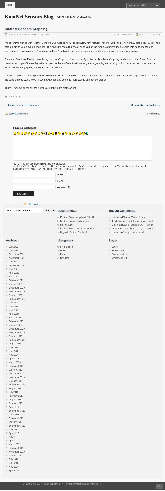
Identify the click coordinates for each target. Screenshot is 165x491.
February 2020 (16, 322)
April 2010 (14, 471)
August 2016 (15, 400)
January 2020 (15, 326)
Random (12, 96)
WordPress (95, 485)
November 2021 (17, 259)
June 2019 (14, 352)
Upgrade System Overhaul (145, 105)
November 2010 (17, 453)
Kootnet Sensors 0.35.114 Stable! (77, 229)
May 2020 (14, 311)
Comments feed (120, 255)
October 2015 (15, 404)
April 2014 (14, 408)
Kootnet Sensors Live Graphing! (22, 105)
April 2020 (14, 315)
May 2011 (14, 438)
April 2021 (14, 274)
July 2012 (13, 430)
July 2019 (13, 348)
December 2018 (17, 374)
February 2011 (16, 449)
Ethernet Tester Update (133, 218)
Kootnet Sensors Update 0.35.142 (77, 218)
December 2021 (17, 255)
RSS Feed (32, 205)
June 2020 (14, 307)
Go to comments (125, 34)
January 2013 (15, 423)
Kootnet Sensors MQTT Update (138, 226)
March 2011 (15, 445)
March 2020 (15, 318)
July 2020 (13, 304)
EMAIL (60, 182)
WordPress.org (119, 259)
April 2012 (14, 434)
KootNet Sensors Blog (29, 16)
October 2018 (15, 382)
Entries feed (118, 251)
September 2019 (17, 341)
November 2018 (17, 378)
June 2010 (14, 464)
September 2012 (17, 427)
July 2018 (13, 393)
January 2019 (15, 371)
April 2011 (14, 441)
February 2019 (16, 367)
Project (63, 251)
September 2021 (17, 266)
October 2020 (15, 296)
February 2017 (16, 397)
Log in (115, 248)
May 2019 (14, 356)
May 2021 (14, 270)
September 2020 (17, 300)
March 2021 (15, 277)
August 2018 (15, 389)
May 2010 (14, 468)
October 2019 (15, 337)
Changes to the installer (134, 233)
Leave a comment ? (18, 113)
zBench (81, 485)
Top (160, 486)
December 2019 (17, 330)
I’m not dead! (66, 226)
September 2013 (17, 412)
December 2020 (17, 289)
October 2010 (15, 456)
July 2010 (13, 460)
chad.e (22, 34)
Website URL (63, 188)
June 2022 (14, 251)
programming (67, 248)
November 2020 (17, 292)
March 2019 (15, 363)
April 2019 (14, 359)
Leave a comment (148, 34)
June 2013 (14, 415)
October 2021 (15, 263)
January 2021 (15, 285)
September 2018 (17, 386)
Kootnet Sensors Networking (74, 222)
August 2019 (15, 345)
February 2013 (16, 419)
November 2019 (17, 333)
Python (63, 255)
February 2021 (16, 281)
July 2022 (13, 248)
